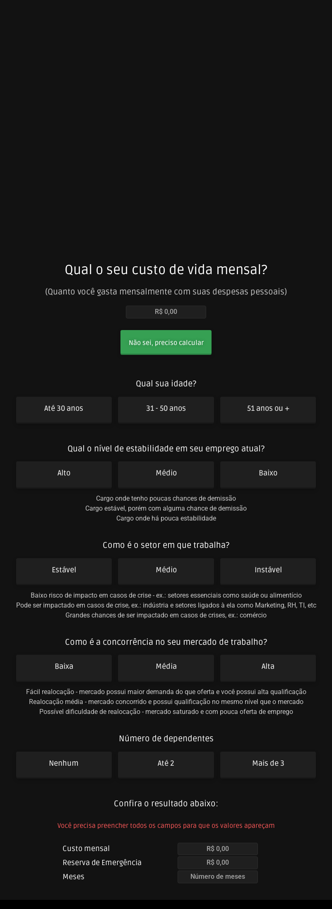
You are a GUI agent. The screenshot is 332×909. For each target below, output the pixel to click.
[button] (166, 343)
